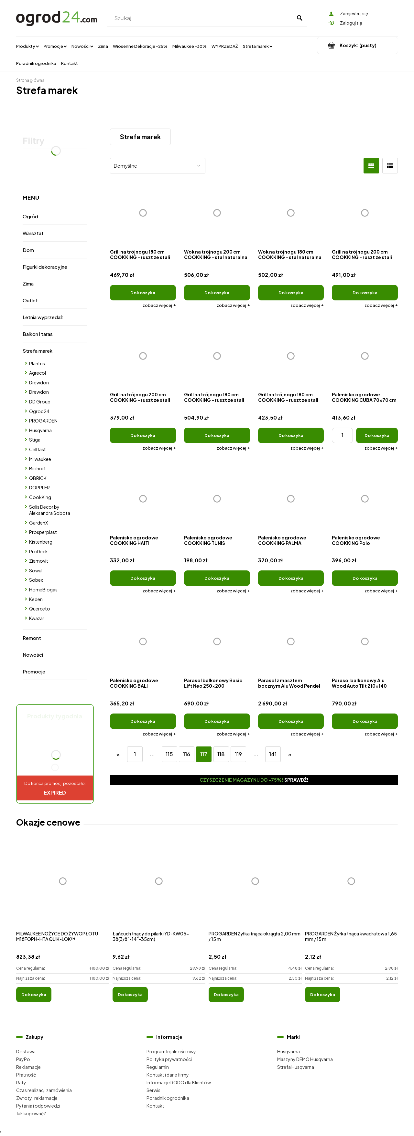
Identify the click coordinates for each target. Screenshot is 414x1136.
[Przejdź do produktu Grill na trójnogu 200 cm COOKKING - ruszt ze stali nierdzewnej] (365, 213)
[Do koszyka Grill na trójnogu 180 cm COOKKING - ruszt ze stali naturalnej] (291, 435)
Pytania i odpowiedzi (38, 1106)
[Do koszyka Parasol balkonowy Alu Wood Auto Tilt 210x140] (365, 721)
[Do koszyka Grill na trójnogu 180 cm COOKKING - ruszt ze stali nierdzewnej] (217, 435)
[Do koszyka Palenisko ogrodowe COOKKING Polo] (365, 578)
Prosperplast (43, 532)
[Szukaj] (299, 18)
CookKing (40, 497)
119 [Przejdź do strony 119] (238, 754)
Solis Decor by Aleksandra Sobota (49, 510)
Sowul (35, 570)
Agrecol (37, 373)
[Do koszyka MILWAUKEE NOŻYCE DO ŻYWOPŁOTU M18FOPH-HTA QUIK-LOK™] (33, 994)
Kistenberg (40, 542)
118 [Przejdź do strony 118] (221, 754)
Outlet (30, 300)
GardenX (38, 523)
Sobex (36, 580)
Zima (28, 283)
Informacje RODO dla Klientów (179, 1082)
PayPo (23, 1059)
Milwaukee (40, 459)
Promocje (34, 671)
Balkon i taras (38, 334)
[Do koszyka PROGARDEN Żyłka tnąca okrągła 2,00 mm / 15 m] (226, 994)
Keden (36, 599)
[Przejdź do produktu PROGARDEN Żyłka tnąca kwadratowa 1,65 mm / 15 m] (351, 888)
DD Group (39, 401)
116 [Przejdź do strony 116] (186, 754)
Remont (32, 638)
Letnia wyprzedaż (43, 317)
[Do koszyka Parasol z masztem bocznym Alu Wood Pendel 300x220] (291, 721)
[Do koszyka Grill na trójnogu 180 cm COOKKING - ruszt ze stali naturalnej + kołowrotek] (143, 292)
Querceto (39, 608)
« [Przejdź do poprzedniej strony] (118, 754)
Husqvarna (40, 430)
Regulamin (158, 1067)
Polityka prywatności (169, 1059)
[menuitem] (27, 46)
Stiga (34, 440)
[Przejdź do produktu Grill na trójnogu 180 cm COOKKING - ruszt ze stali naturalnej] (291, 356)
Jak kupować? (31, 1113)
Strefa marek (37, 351)
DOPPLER (39, 487)
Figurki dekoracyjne (45, 267)
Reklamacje (28, 1067)
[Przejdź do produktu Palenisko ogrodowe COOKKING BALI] (143, 641)
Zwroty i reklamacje (37, 1098)
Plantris (37, 363)
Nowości (33, 654)
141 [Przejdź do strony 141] (273, 754)
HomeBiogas (43, 589)
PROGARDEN (43, 420)
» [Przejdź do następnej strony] (289, 754)
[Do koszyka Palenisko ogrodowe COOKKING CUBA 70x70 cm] (377, 435)
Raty (21, 1082)
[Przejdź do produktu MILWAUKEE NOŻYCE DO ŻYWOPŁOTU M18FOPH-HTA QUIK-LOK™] (62, 888)
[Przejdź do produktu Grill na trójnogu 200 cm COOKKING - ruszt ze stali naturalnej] (143, 356)
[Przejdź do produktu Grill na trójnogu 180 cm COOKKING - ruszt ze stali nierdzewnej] (217, 356)
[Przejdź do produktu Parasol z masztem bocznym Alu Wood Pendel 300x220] (291, 641)
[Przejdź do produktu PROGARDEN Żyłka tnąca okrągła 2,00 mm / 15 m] (255, 888)
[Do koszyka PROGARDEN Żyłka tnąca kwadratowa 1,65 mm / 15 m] (322, 994)
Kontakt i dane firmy (168, 1075)
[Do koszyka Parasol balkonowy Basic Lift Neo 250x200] (217, 721)
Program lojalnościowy (171, 1051)
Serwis (153, 1090)
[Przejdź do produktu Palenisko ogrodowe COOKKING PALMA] (291, 499)
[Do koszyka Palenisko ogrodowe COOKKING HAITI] (143, 578)
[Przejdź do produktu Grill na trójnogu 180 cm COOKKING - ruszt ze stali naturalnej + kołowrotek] (143, 213)
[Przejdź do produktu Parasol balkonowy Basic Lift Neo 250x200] (217, 641)
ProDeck (38, 551)
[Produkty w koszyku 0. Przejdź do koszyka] (357, 45)
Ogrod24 (39, 411)
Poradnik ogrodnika (168, 1098)
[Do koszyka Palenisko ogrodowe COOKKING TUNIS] (217, 578)
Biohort (37, 468)
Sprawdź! (296, 780)
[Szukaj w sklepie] (201, 18)
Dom (28, 250)
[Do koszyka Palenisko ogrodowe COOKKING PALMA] (291, 578)
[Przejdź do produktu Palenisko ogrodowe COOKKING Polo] (365, 499)
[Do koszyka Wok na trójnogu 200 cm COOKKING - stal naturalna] (217, 292)
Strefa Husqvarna (295, 1067)
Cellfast (37, 449)
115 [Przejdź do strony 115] (169, 754)
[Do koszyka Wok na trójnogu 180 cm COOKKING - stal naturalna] (291, 292)
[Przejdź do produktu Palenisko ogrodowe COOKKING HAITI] (143, 499)
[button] (159, 305)
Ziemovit (38, 561)
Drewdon (39, 382)
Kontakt (155, 1106)
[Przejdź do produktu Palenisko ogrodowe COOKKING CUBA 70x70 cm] (365, 356)
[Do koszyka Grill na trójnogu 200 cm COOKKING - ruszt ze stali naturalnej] (143, 435)
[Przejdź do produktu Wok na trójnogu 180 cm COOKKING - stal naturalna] (291, 213)
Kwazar (36, 618)
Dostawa (26, 1051)
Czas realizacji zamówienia (44, 1090)
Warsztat (33, 233)
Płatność (26, 1075)
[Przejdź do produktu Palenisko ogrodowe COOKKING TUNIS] (217, 499)
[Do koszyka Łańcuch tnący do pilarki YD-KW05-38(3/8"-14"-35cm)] (130, 994)
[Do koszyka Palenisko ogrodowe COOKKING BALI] (143, 721)
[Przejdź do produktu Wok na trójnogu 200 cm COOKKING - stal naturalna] (217, 213)
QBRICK (38, 478)
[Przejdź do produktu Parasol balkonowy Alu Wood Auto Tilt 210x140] (365, 641)
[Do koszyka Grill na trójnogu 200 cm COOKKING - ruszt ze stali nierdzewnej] (365, 292)
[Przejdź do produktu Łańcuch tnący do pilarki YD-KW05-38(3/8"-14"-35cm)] (159, 888)
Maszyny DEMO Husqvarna (305, 1059)
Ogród (30, 216)
